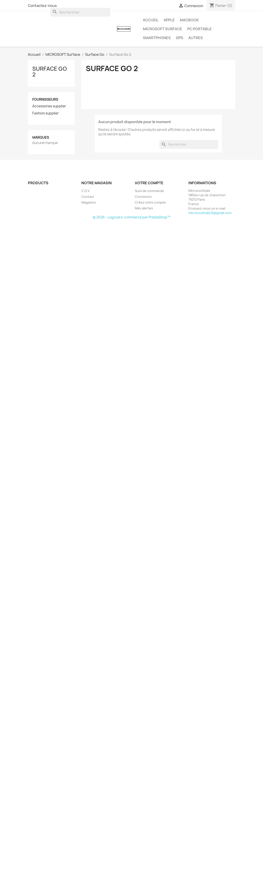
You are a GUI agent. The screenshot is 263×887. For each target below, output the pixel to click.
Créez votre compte (150, 202)
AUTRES (195, 37)
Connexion (143, 196)
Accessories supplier (49, 106)
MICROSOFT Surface (162, 28)
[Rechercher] (80, 12)
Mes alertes (144, 208)
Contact (87, 196)
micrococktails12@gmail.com (209, 213)
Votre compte (149, 182)
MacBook (189, 20)
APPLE (169, 20)
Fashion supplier (45, 113)
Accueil (150, 20)
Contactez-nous (42, 5)
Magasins (88, 202)
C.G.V (85, 191)
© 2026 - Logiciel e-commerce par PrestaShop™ (132, 217)
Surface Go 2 (49, 71)
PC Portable (199, 28)
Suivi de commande (149, 191)
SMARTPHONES (157, 37)
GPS (179, 37)
